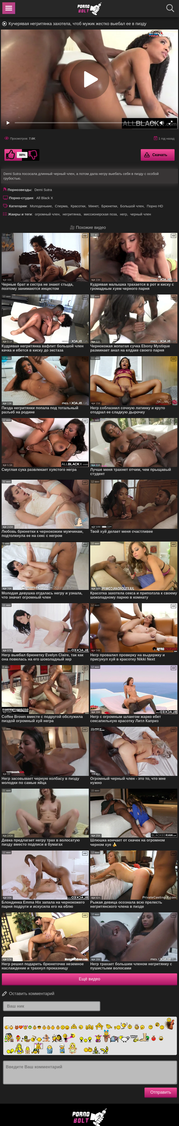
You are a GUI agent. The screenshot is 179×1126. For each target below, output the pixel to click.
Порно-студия (21, 198)
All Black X (44, 198)
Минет (93, 206)
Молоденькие (41, 206)
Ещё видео (89, 979)
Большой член (132, 206)
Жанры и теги (20, 214)
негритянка (72, 214)
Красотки (78, 206)
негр (123, 214)
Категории (18, 206)
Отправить (160, 1092)
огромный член (47, 214)
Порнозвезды (19, 190)
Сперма (61, 206)
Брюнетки (109, 206)
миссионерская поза (100, 214)
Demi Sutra (43, 190)
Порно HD (155, 206)
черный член (140, 214)
